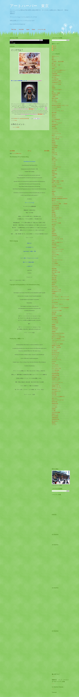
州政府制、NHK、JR (56, 386)
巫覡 (53, 179)
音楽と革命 (54, 277)
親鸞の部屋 (54, 279)
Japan (27, 29)
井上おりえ (54, 114)
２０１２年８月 (55, 364)
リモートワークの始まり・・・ (58, 89)
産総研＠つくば (55, 414)
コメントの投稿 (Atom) (16, 153)
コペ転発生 (54, 177)
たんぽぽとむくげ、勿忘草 (57, 343)
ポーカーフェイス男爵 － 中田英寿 (59, 203)
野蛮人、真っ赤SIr (55, 182)
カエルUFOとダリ (55, 245)
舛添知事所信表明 (55, 373)
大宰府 (53, 175)
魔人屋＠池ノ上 (55, 421)
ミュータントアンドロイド (57, 196)
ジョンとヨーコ (55, 131)
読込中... (53, 676)
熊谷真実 (53, 142)
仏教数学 (53, 293)
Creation (53, 363)
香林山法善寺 (54, 147)
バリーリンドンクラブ (56, 103)
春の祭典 (53, 314)
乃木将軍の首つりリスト (57, 82)
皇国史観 (53, 158)
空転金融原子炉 (55, 124)
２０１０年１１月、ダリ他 (57, 238)
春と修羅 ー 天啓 (56, 65)
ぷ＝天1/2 (54, 163)
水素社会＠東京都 (55, 375)
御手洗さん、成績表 (56, 93)
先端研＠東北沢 (55, 417)
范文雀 (53, 140)
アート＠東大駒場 (55, 370)
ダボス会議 (54, 394)
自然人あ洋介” (55, 270)
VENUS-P (54, 252)
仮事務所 (53, 324)
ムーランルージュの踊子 (57, 310)
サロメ (53, 189)
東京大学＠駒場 (55, 415)
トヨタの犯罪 (54, 168)
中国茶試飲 (54, 247)
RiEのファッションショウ (57, 251)
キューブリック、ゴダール (57, 304)
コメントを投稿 (16, 127)
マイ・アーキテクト (56, 237)
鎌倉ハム (53, 59)
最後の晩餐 (54, 268)
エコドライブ (54, 130)
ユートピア (54, 424)
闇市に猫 (53, 224)
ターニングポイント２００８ (58, 249)
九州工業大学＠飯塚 (56, 412)
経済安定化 (54, 393)
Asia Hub (21, 29)
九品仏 (53, 305)
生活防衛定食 (54, 235)
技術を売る (54, 282)
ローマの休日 (54, 101)
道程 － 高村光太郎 (56, 347)
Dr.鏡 (53, 193)
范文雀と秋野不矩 (55, 209)
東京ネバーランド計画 (56, 289)
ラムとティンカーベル (56, 133)
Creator (15, 120)
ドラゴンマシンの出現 (56, 84)
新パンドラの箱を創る (56, 338)
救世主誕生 (54, 244)
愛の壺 (53, 135)
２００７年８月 (55, 321)
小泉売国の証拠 (55, 94)
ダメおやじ (54, 117)
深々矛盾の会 (54, 275)
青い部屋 (53, 214)
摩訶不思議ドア (55, 319)
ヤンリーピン (54, 108)
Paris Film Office (55, 302)
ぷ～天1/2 (54, 165)
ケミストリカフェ (55, 349)
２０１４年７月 (55, 356)
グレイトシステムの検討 (57, 315)
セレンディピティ (55, 366)
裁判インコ (54, 63)
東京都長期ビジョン (56, 377)
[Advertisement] (29, 140)
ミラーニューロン (55, 380)
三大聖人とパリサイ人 (56, 335)
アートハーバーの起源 (56, 223)
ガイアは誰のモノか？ (56, 391)
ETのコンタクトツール (56, 359)
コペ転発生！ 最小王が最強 (58, 61)
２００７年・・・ (55, 342)
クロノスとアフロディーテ (57, 382)
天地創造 (53, 230)
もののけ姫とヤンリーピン (57, 259)
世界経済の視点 (55, 403)
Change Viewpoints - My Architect (58, 333)
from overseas (54, 221)
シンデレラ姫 (54, 357)
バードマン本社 (55, 322)
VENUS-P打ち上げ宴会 (56, 80)
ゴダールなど (54, 261)
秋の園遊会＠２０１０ (56, 291)
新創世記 (53, 422)
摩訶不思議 (54, 112)
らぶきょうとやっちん (56, 166)
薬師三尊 (53, 115)
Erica (53, 156)
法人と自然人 (54, 128)
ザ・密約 (53, 410)
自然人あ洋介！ (55, 286)
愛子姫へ (53, 284)
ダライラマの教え (55, 254)
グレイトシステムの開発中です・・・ (59, 396)
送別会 (53, 86)
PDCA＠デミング (55, 354)
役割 (53, 91)
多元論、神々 (54, 152)
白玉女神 (53, 144)
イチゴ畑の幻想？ (55, 79)
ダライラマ (54, 256)
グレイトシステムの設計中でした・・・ (60, 70)
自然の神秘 (54, 186)
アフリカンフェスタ (56, 265)
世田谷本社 (54, 233)
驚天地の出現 (54, 401)
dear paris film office (55, 352)
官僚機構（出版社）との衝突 (58, 180)
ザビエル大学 (54, 329)
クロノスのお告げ (55, 384)
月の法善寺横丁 (55, 145)
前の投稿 (46, 150)
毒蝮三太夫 (54, 121)
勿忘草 (53, 68)
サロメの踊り (54, 407)
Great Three (54, 361)
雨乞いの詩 (54, 219)
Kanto (33, 29)
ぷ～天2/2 (54, 161)
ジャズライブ (54, 405)
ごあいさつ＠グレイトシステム (58, 340)
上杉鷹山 (53, 96)
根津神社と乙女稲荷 (56, 345)
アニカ (53, 266)
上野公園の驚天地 (55, 205)
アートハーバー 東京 (29, 6)
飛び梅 (53, 172)
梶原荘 (53, 210)
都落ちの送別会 (55, 98)
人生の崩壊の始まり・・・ (57, 75)
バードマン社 (41, 29)
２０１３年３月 (55, 288)
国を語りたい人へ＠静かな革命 (58, 336)
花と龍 (53, 151)
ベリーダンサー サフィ (57, 217)
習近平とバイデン (55, 56)
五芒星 (53, 273)
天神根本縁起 (54, 73)
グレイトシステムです (56, 387)
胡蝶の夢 (53, 126)
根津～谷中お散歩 (55, 207)
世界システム (54, 398)
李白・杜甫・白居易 (56, 272)
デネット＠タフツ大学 (56, 368)
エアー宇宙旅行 (55, 263)
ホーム (29, 150)
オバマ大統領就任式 (56, 119)
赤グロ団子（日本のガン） (57, 72)
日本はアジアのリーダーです (58, 400)
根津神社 (53, 212)
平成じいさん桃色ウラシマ (57, 242)
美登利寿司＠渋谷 (55, 419)
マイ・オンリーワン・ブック (58, 110)
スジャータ (54, 295)
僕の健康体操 (54, 317)
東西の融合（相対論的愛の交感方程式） (60, 198)
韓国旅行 (53, 87)
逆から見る (54, 77)
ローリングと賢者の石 (56, 107)
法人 (53, 258)
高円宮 (53, 228)
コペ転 (53, 226)
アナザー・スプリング (56, 184)
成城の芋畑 (54, 170)
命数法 (53, 149)
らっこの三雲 (54, 154)
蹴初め (53, 231)
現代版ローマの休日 (56, 379)
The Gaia (13, 29)
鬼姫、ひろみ (54, 159)
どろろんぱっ (54, 66)
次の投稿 (12, 150)
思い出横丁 (54, 216)
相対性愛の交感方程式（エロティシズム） (60, 105)
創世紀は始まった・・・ (57, 389)
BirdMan (54, 46)
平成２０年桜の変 (55, 138)
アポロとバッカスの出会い (57, 187)
